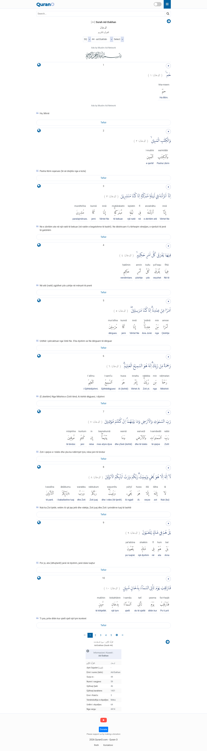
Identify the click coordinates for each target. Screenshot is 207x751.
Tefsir (103, 122)
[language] (39, 65)
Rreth (96, 745)
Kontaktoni (108, 745)
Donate (103, 729)
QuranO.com (101, 739)
